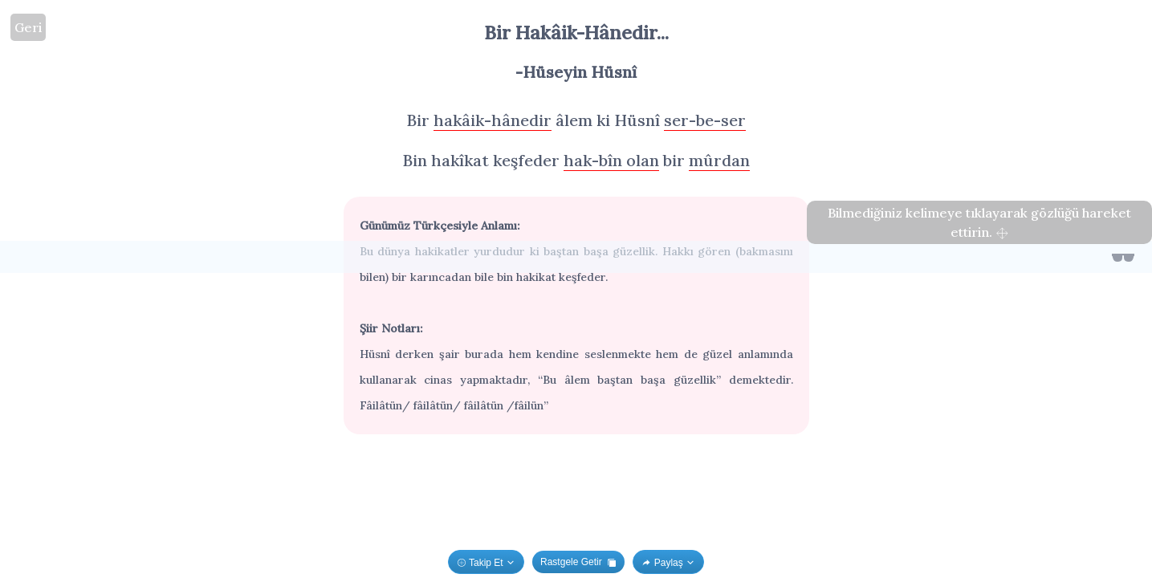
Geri (28, 27)
